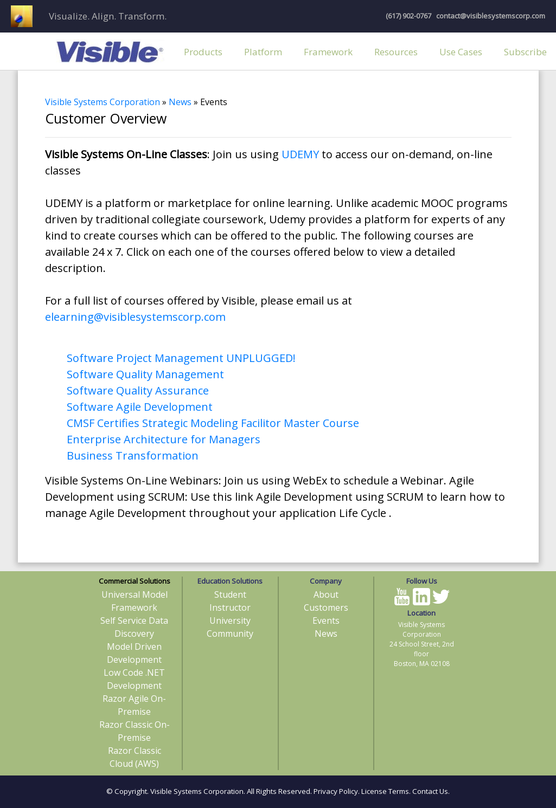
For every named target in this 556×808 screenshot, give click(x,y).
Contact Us (430, 791)
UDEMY (300, 154)
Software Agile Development (140, 406)
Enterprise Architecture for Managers (163, 439)
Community (230, 633)
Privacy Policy (336, 791)
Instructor (230, 607)
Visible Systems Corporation (102, 102)
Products (203, 52)
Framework (328, 52)
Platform (263, 52)
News (180, 102)
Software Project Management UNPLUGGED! (181, 358)
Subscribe (525, 52)
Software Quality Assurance (138, 390)
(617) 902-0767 (408, 16)
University (230, 620)
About (326, 594)
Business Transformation (133, 455)
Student (230, 594)
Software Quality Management (145, 374)
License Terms (385, 791)
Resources (396, 52)
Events (326, 620)
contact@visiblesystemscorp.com (489, 16)
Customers (326, 607)
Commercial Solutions (134, 581)
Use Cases (460, 52)
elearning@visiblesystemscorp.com (135, 316)
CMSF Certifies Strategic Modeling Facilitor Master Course (213, 423)
